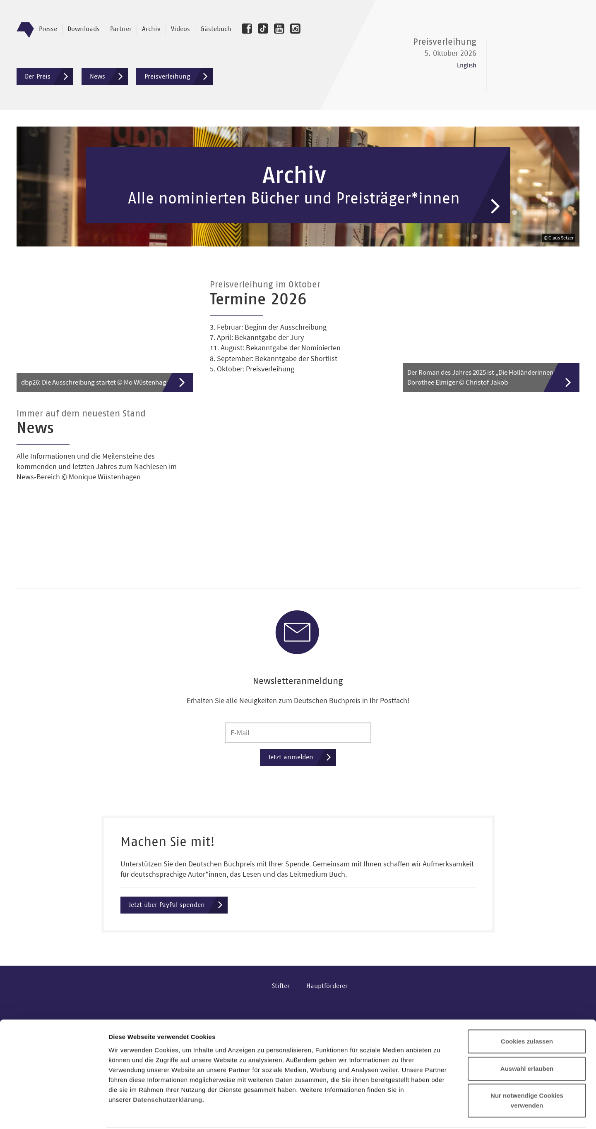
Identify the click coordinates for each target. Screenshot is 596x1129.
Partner (121, 29)
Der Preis (49, 76)
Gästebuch (215, 29)
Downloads (83, 29)
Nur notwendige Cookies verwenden (526, 1051)
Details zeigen (440, 1112)
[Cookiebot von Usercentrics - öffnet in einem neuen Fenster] (53, 1113)
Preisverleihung (178, 76)
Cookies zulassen (527, 991)
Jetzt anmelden (302, 760)
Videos (180, 29)
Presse (48, 29)
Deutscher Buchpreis (538, 55)
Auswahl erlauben (526, 1019)
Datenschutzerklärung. (168, 1049)
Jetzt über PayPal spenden (178, 908)
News (109, 76)
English (466, 65)
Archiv (151, 29)
